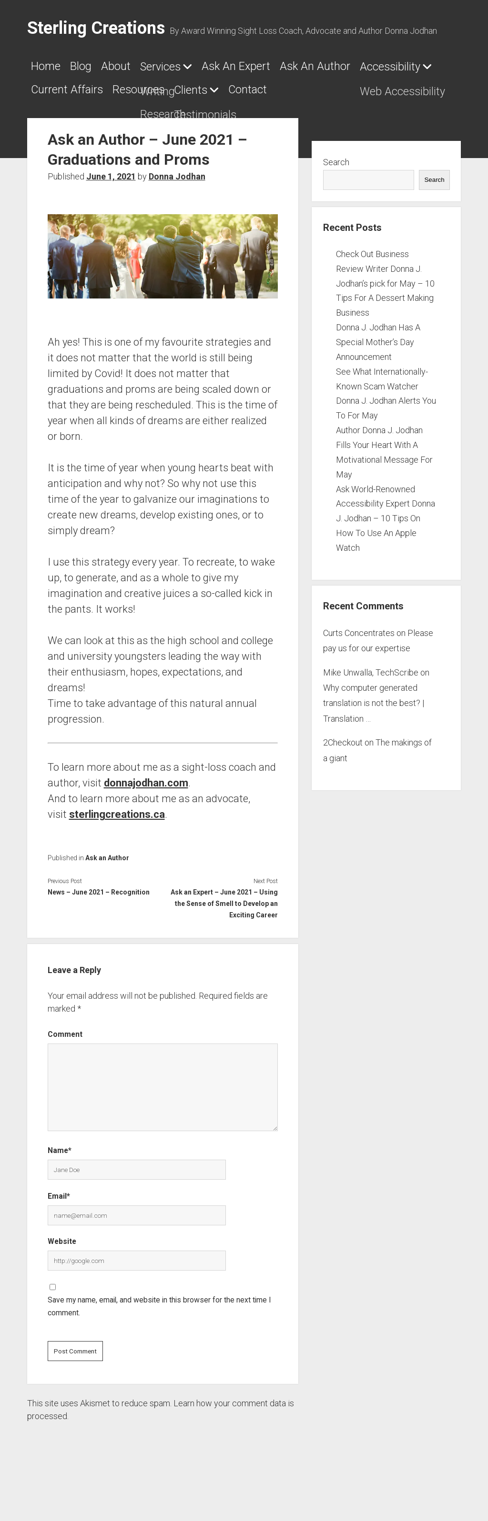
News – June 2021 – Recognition (99, 928)
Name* (59, 1186)
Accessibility (180, 98)
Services (210, 70)
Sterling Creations (96, 28)
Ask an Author (107, 894)
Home (51, 70)
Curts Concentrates (359, 669)
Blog (100, 70)
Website (62, 1277)
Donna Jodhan (177, 213)
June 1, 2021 (111, 213)
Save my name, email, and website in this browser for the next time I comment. (159, 1342)
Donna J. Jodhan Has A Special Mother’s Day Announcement (378, 378)
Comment (65, 1070)
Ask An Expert (314, 70)
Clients (54, 126)
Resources (398, 98)
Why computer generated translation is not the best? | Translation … (373, 739)
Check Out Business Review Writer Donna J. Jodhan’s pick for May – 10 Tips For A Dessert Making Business (385, 319)
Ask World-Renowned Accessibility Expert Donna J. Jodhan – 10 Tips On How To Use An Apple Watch (385, 554)
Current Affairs (300, 98)
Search (336, 198)
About (149, 70)
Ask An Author (78, 98)
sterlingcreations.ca (117, 850)
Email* (59, 1231)
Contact (132, 125)
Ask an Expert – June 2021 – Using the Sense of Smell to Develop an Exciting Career (224, 940)
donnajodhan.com (146, 819)
